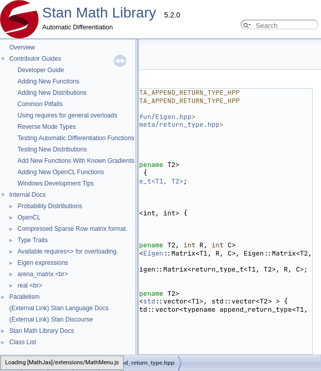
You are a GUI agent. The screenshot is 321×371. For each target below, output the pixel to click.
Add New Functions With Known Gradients (76, 160)
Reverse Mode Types (47, 126)
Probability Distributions (50, 206)
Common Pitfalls (40, 104)
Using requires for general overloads (67, 115)
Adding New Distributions (52, 92)
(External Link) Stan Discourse (51, 319)
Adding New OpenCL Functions (61, 172)
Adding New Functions (48, 81)
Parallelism (24, 296)
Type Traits (33, 240)
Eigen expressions (43, 262)
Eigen (153, 253)
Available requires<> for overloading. (68, 251)
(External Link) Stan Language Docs (59, 308)
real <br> (30, 285)
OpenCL (29, 217)
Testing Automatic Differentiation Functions (76, 138)
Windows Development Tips (56, 183)
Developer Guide (41, 70)
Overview (22, 47)
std (149, 301)
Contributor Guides (35, 58)
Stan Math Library (99, 13)
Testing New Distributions (52, 149)
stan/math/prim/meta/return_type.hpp (149, 124)
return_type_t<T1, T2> (141, 181)
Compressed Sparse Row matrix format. (72, 228)
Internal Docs (27, 194)
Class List (22, 342)
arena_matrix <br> (43, 274)
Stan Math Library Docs (41, 330)
